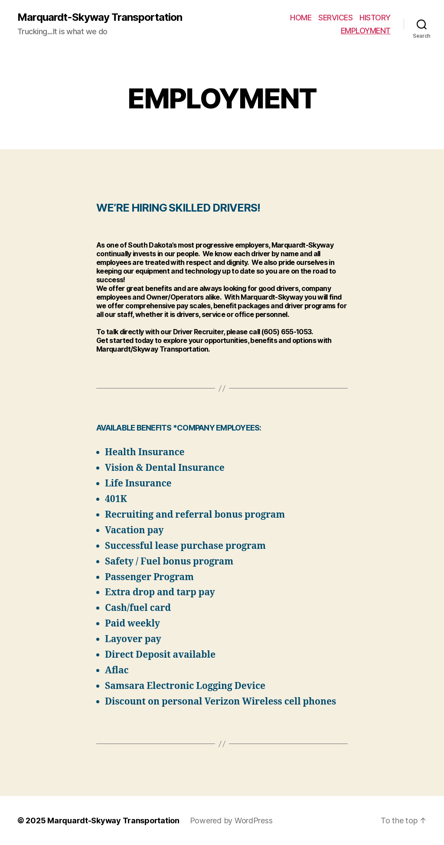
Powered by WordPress (231, 820)
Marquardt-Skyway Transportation (99, 17)
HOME (300, 17)
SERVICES (335, 17)
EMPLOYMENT (366, 30)
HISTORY (375, 17)
